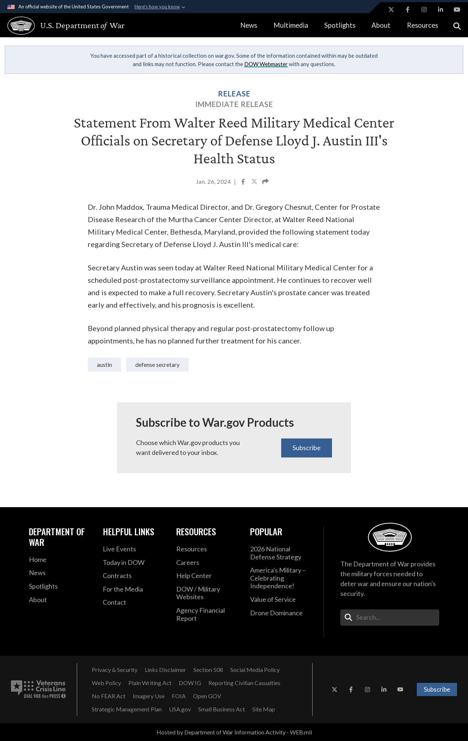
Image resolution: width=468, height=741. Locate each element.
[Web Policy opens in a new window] (106, 682)
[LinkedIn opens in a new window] (440, 9)
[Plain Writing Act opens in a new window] (150, 682)
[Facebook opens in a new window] (407, 9)
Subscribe (306, 448)
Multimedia (290, 25)
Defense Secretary (157, 364)
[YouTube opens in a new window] (457, 9)
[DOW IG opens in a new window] (190, 682)
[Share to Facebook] (243, 182)
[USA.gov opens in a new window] (180, 709)
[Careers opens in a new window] (207, 563)
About (380, 25)
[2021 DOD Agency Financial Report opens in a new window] (207, 614)
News (248, 25)
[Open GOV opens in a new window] (207, 696)
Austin (104, 364)
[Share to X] (254, 182)
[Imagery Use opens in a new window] (148, 696)
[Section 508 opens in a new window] (208, 669)
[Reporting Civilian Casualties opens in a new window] (244, 682)
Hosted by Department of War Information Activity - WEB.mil (234, 732)
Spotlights (339, 25)
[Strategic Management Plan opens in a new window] (126, 709)
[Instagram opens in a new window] (424, 9)
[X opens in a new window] (391, 9)
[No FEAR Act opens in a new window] (108, 696)
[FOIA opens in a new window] (178, 696)
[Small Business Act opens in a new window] (222, 709)
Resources (422, 25)
